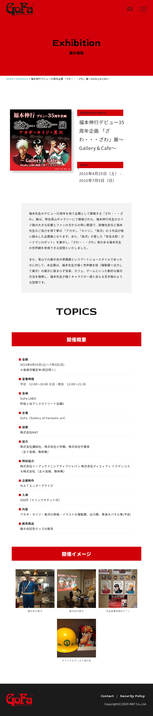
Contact (107, 696)
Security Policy (132, 696)
